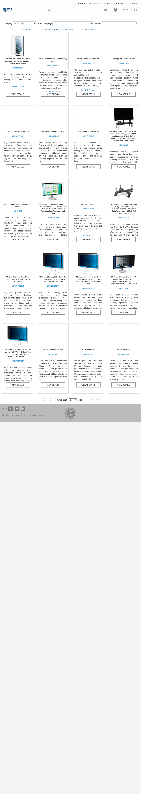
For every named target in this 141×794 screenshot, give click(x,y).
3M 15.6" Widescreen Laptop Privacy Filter (53, 62)
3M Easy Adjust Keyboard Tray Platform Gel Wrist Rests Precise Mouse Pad (18, 281)
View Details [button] (17, 94)
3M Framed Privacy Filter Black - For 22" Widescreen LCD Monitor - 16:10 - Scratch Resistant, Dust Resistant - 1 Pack (88, 282)
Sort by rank (89, 29)
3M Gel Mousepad (123, 352)
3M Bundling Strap (88, 206)
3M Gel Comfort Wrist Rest (53, 352)
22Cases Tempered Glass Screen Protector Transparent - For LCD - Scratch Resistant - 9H (18, 63)
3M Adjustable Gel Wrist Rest (88, 61)
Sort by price (69, 29)
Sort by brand (50, 29)
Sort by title (28, 29)
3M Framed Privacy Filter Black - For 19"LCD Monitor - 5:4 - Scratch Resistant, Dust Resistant (53, 281)
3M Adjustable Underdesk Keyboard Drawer (17, 207)
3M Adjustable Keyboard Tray (123, 61)
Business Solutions (101, 3)
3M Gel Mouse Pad (88, 352)
